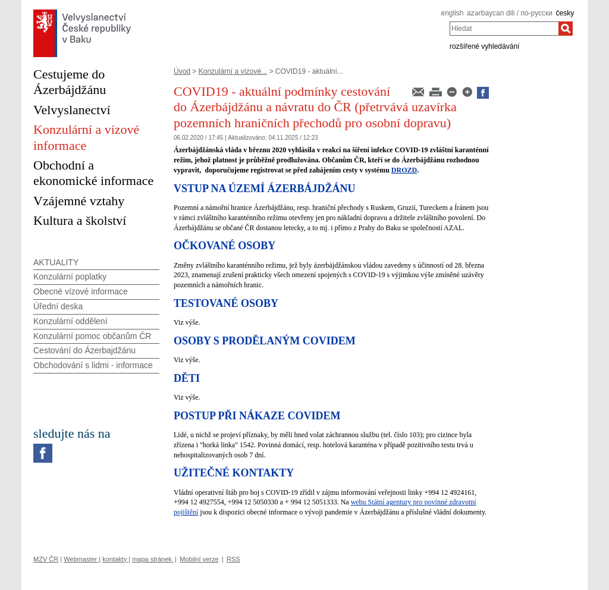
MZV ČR (45, 559)
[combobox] (504, 28)
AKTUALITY (56, 262)
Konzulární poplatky (69, 276)
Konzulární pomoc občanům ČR (92, 336)
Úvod (182, 71)
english (452, 13)
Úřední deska (58, 306)
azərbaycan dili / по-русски (510, 13)
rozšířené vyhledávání (484, 46)
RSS (233, 559)
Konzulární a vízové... (233, 71)
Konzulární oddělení (70, 321)
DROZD (404, 170)
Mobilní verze (199, 559)
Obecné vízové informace (80, 291)
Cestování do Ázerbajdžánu (84, 350)
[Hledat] (565, 28)
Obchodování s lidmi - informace (93, 365)
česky (565, 13)
